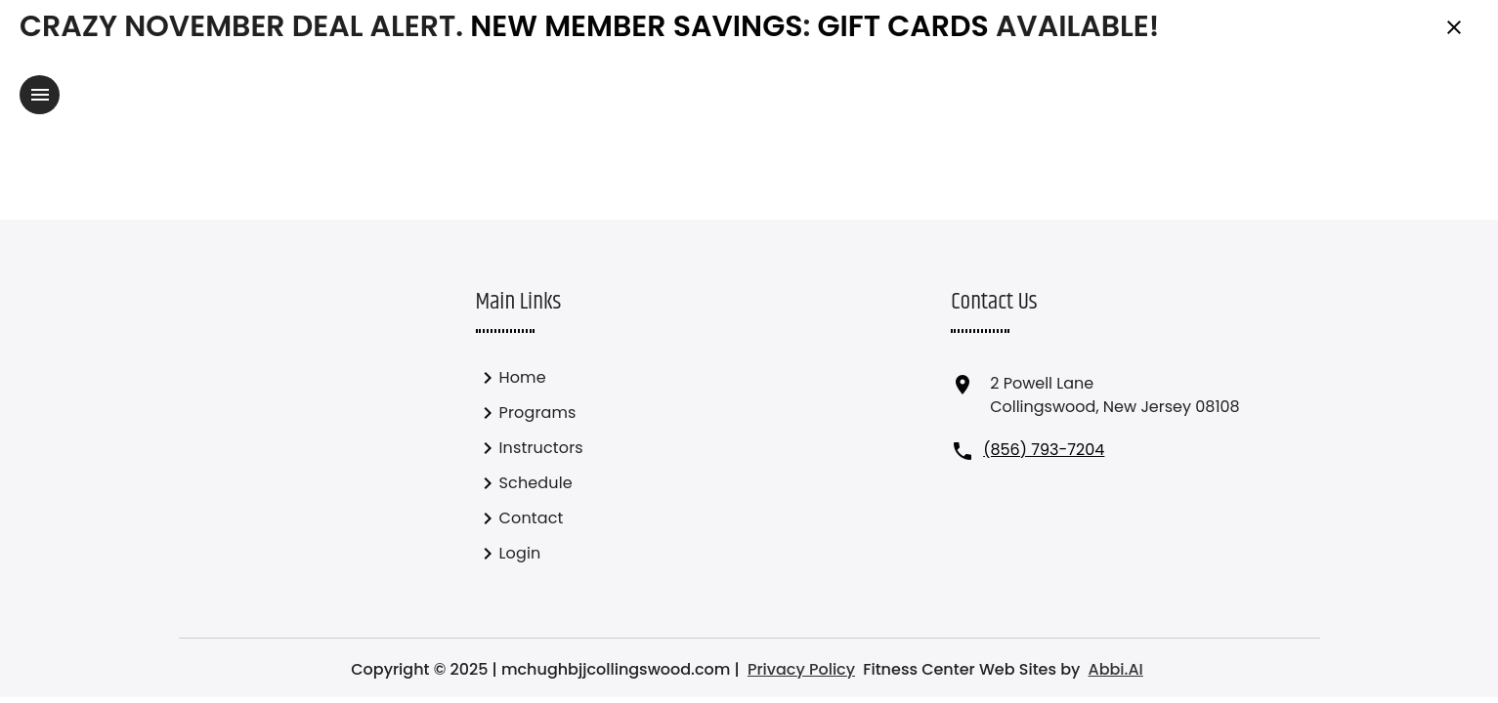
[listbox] (583, 465)
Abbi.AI (1115, 669)
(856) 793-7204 (1043, 449)
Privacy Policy (801, 669)
